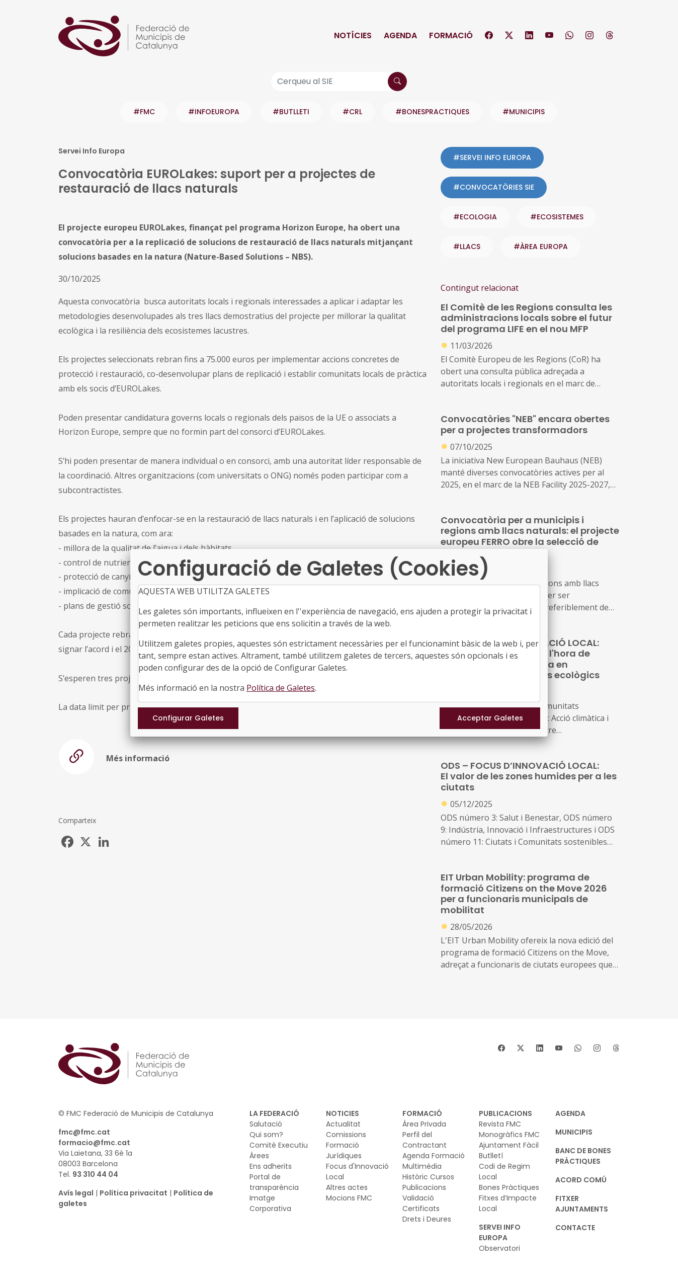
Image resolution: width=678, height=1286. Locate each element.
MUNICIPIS (573, 1132)
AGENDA (570, 1113)
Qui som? (266, 1135)
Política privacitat (133, 1193)
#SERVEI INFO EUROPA (492, 157)
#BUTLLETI (291, 112)
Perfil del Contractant (424, 1140)
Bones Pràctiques (509, 1187)
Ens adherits (270, 1166)
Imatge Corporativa (270, 1203)
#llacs (466, 247)
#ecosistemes (556, 217)
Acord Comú (581, 1180)
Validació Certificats (421, 1203)
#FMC (144, 112)
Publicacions (424, 1187)
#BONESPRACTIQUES (432, 112)
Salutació (265, 1124)
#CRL (352, 112)
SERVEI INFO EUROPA (500, 1232)
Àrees (259, 1156)
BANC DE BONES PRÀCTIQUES (583, 1156)
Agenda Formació (433, 1156)
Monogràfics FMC (509, 1135)
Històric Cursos (428, 1177)
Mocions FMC (349, 1198)
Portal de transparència (274, 1182)
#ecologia (475, 217)
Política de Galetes (280, 687)
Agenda (400, 35)
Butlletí (491, 1156)
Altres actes (347, 1187)
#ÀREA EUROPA (541, 247)
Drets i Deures (426, 1219)
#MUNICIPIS (523, 112)
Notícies (353, 35)
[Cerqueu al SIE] (339, 81)
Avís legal (76, 1193)
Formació (451, 35)
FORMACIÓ (422, 1113)
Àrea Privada (424, 1124)
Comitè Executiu (278, 1145)
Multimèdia (422, 1166)
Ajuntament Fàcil (509, 1145)
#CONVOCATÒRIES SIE (493, 187)
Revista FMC (500, 1124)
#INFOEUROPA (213, 112)
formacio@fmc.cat (94, 1143)
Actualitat (343, 1124)
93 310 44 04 (95, 1174)
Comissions (346, 1135)
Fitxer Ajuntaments (581, 1203)
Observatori (499, 1248)
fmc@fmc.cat (84, 1132)
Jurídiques (344, 1156)
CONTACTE (575, 1228)
